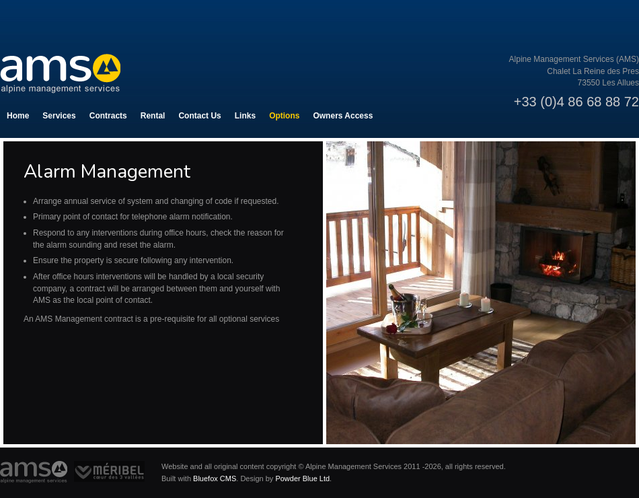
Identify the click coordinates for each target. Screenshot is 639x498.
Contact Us (199, 115)
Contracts (108, 115)
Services (58, 115)
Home (18, 115)
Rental (153, 115)
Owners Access (343, 115)
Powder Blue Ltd (302, 478)
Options (284, 115)
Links (245, 115)
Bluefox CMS (214, 478)
